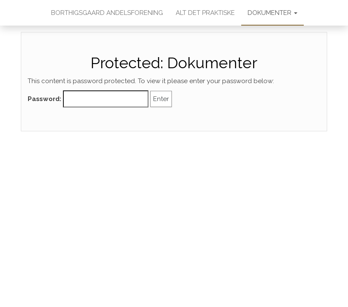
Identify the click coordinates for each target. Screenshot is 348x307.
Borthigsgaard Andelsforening (107, 13)
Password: (88, 98)
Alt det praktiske (205, 13)
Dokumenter (272, 13)
